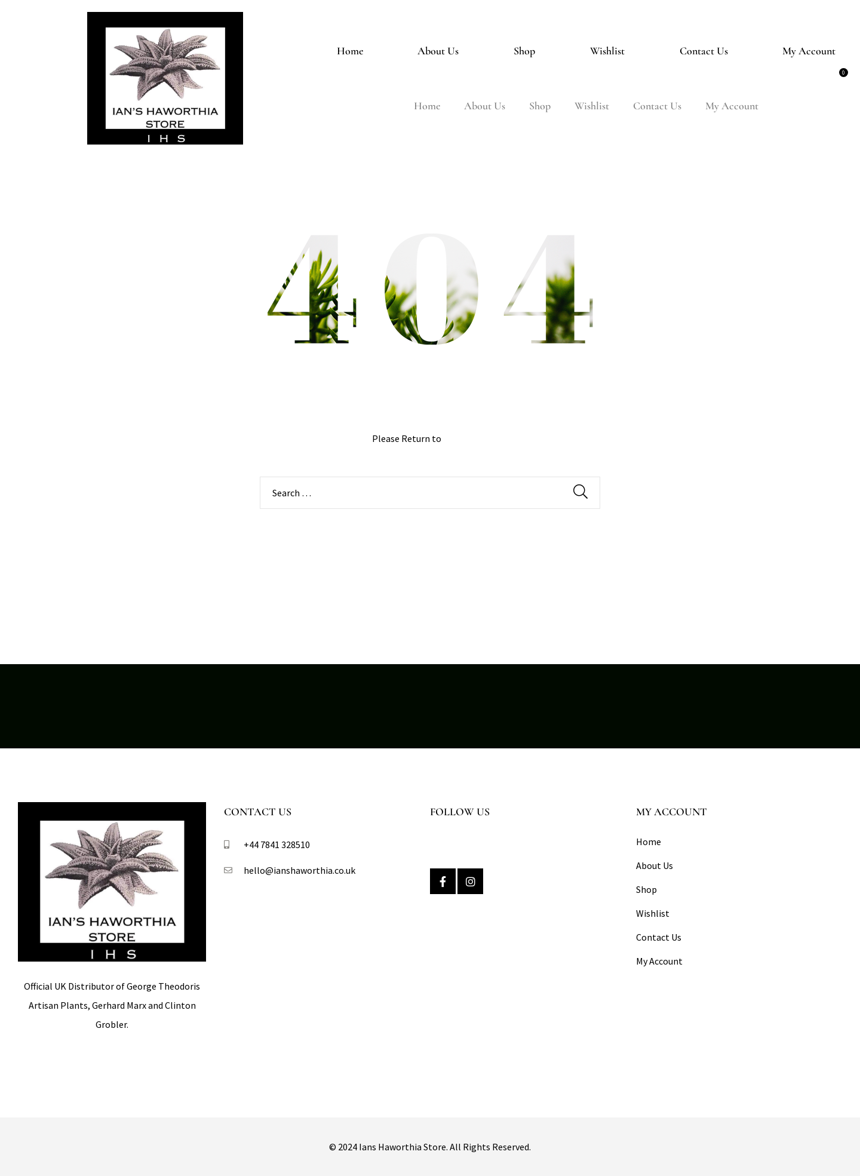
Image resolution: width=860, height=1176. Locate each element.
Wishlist (607, 50)
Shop (524, 50)
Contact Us (704, 50)
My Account (809, 50)
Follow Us (460, 811)
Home (350, 50)
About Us (438, 50)
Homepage (466, 438)
